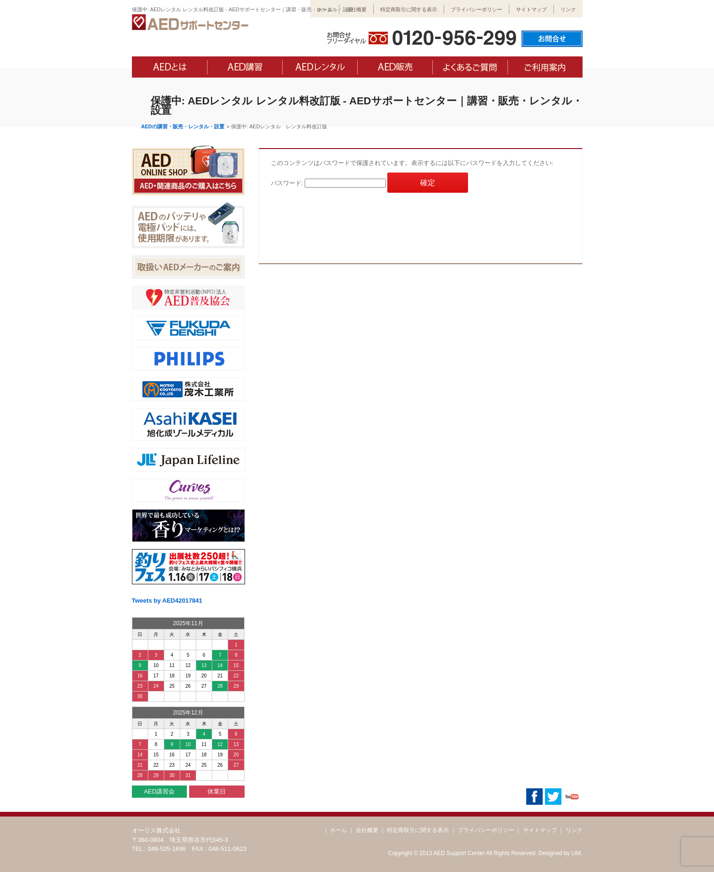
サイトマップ (531, 9)
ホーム (324, 9)
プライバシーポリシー (476, 9)
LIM (576, 853)
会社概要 (356, 9)
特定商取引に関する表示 (408, 9)
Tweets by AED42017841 (167, 600)
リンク (568, 9)
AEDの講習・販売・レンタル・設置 (182, 126)
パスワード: (328, 183)
